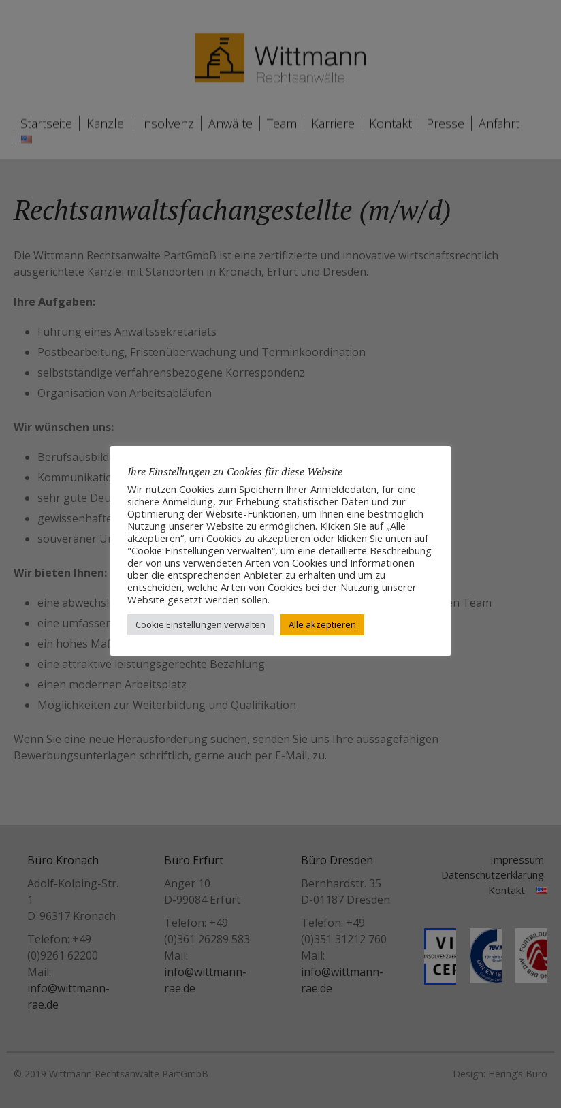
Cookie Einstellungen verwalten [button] (200, 624)
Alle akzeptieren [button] (322, 624)
